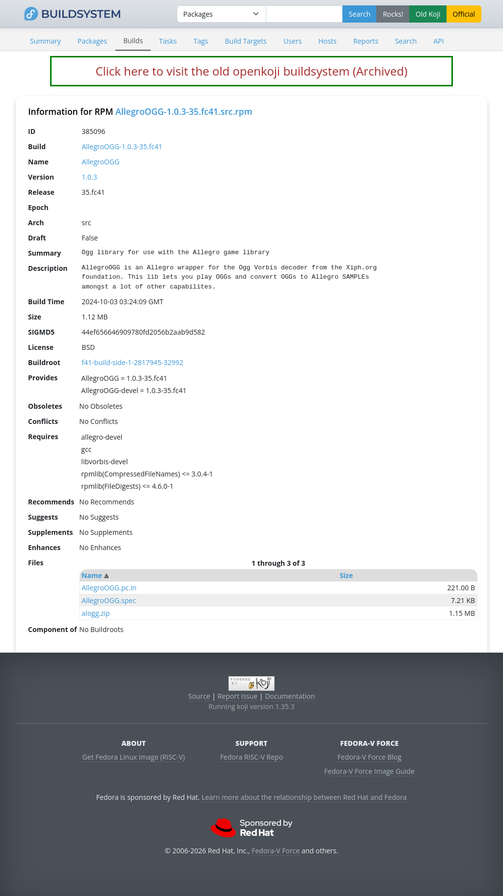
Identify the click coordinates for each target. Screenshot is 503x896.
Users (292, 41)
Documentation (290, 696)
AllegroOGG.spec (109, 600)
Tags (201, 41)
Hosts (327, 41)
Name (92, 575)
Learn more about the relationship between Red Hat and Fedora (304, 797)
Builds (133, 40)
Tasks (168, 41)
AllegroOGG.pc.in (109, 587)
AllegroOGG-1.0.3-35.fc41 (122, 146)
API (438, 41)
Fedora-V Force (276, 850)
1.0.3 (89, 177)
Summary (45, 41)
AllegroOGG (100, 161)
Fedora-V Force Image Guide (369, 771)
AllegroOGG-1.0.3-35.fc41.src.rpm (183, 111)
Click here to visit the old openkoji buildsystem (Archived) (251, 71)
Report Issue (238, 696)
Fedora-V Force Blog (369, 757)
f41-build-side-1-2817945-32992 (132, 362)
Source (199, 696)
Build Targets (246, 41)
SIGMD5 (41, 332)
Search (406, 41)
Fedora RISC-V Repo (251, 757)
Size (346, 575)
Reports (365, 41)
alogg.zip (96, 613)
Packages (92, 41)
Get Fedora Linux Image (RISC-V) (134, 757)
